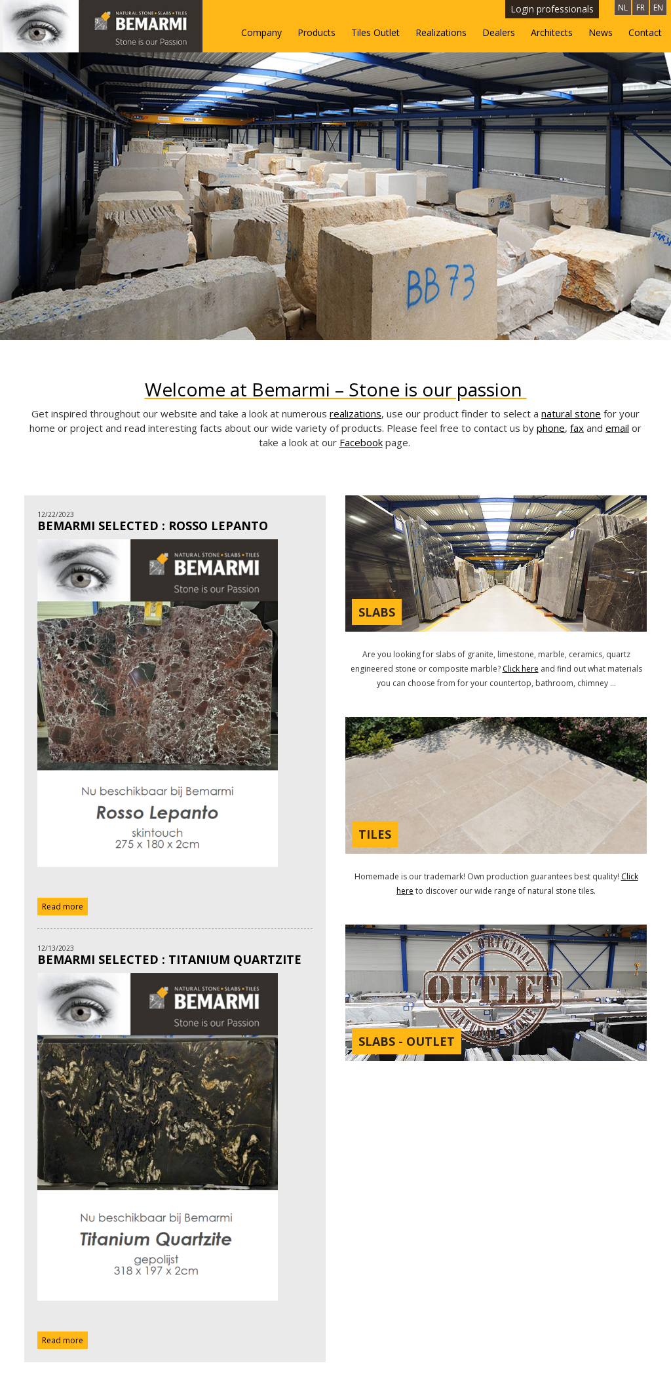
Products (316, 32)
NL (623, 7)
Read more (62, 835)
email (617, 357)
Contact (645, 32)
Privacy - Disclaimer (612, 1379)
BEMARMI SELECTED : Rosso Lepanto (152, 455)
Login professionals (552, 9)
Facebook (361, 371)
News (600, 32)
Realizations (441, 32)
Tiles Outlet (375, 32)
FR (640, 7)
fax (577, 357)
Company (261, 32)
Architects (552, 32)
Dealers (498, 32)
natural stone (571, 342)
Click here (521, 597)
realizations (355, 342)
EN (658, 7)
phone (551, 357)
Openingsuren (621, 1356)
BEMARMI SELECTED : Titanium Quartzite (169, 889)
